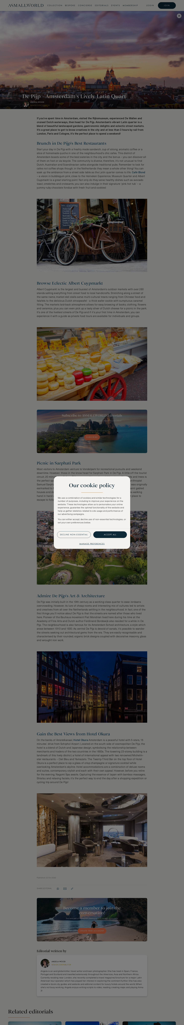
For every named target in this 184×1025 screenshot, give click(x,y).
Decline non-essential (74, 534)
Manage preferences (92, 544)
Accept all (110, 534)
